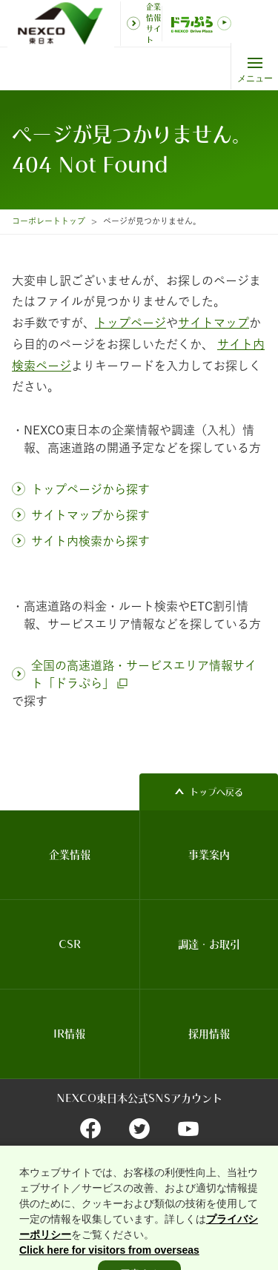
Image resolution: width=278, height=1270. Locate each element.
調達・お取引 (209, 944)
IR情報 (69, 1034)
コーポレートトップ (48, 221)
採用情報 (209, 1034)
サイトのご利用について (61, 1175)
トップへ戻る (216, 791)
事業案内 (209, 855)
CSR (70, 944)
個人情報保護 (219, 1175)
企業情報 (69, 855)
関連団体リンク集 (149, 1175)
